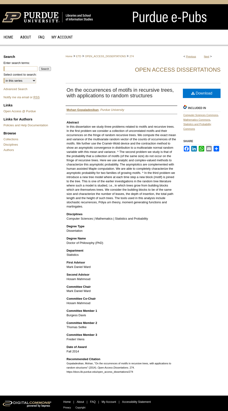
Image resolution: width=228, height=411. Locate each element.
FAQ (93, 402)
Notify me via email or (21, 97)
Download (201, 93)
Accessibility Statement (136, 402)
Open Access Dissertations (178, 70)
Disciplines (10, 144)
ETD (78, 56)
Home (69, 56)
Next (206, 56)
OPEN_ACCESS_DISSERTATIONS (105, 56)
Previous (191, 56)
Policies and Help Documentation (25, 125)
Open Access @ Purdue (19, 111)
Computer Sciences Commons (200, 115)
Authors (8, 150)
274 (132, 56)
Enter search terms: (16, 63)
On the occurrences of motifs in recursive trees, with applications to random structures (120, 92)
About (80, 402)
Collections (10, 139)
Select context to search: (20, 74)
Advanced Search (15, 89)
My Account (109, 402)
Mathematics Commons (196, 119)
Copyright (80, 407)
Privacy (67, 407)
